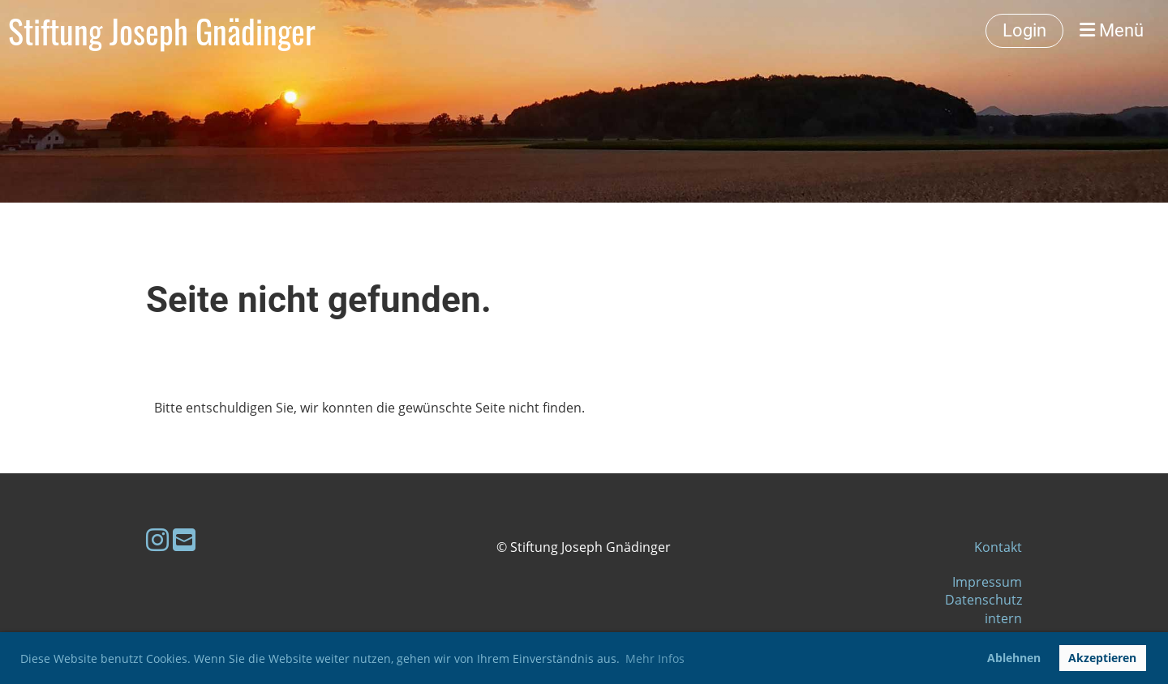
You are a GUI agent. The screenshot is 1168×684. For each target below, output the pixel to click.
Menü (1112, 30)
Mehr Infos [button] (655, 658)
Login (1024, 30)
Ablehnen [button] (1014, 657)
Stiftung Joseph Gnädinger (162, 30)
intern (1003, 618)
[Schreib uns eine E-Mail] (184, 539)
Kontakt (998, 547)
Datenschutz (983, 600)
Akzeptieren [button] (1102, 657)
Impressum (987, 582)
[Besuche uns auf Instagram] (157, 539)
